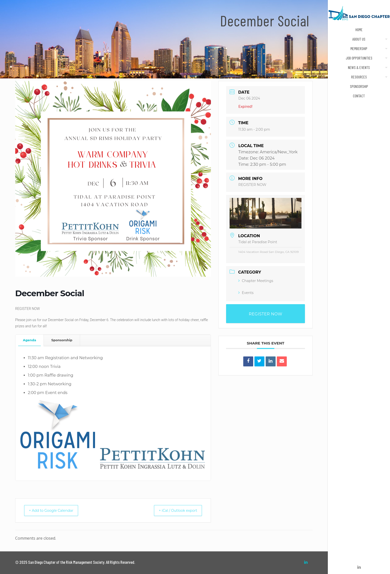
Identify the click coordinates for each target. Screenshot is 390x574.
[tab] (29, 340)
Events (245, 292)
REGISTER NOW (252, 184)
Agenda (29, 340)
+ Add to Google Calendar (55, 510)
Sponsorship (61, 340)
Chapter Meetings (255, 281)
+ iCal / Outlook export (174, 510)
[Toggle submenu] (385, 39)
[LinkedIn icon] (359, 567)
